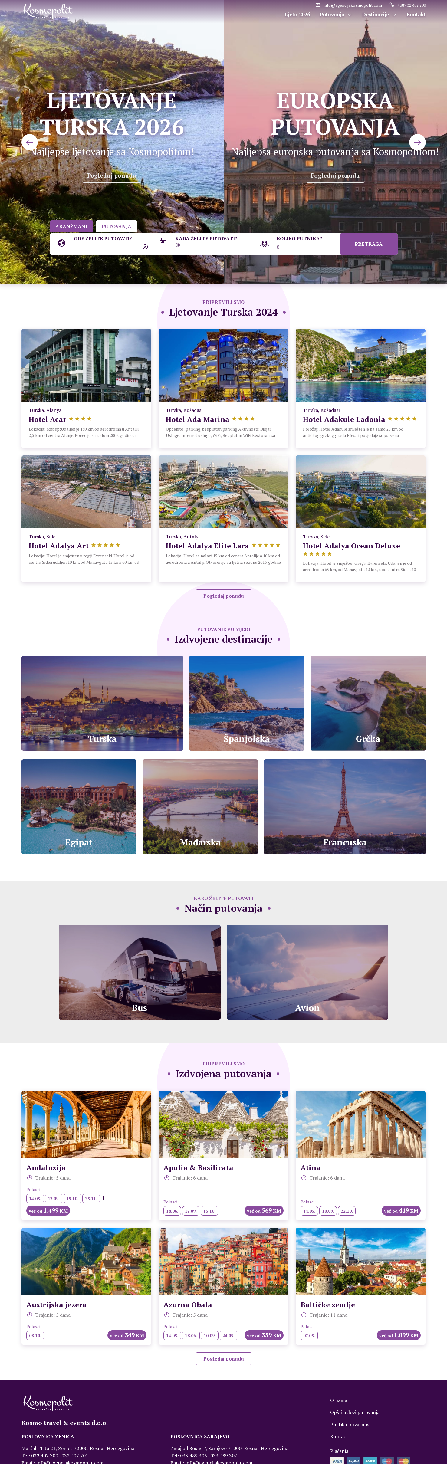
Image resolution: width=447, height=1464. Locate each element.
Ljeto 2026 (297, 14)
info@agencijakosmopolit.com (348, 5)
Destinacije (379, 14)
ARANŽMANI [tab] (72, 226)
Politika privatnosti (351, 1430)
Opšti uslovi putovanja (355, 1418)
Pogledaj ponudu (111, 175)
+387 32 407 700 (407, 5)
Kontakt (416, 14)
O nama (338, 1406)
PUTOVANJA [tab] (119, 226)
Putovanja (336, 14)
